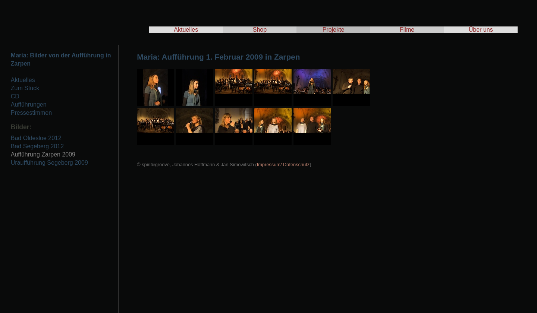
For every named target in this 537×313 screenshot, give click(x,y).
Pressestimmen (31, 113)
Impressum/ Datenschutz (283, 164)
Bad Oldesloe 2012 (36, 138)
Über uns (481, 29)
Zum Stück (25, 88)
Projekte (334, 29)
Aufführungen (29, 104)
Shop (260, 29)
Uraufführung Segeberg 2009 (49, 162)
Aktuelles (186, 29)
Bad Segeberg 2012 (37, 146)
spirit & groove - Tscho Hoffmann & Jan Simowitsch (74, 18)
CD (15, 96)
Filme (407, 29)
